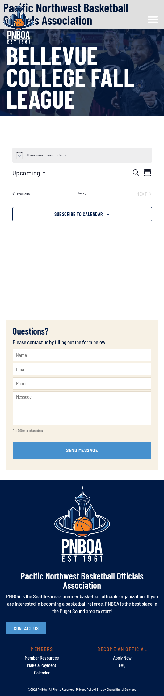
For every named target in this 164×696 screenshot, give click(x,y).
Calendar (42, 672)
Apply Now (122, 657)
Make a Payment (41, 665)
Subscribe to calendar (78, 214)
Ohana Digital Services (121, 689)
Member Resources (42, 657)
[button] (153, 19)
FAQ (122, 665)
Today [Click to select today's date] (82, 193)
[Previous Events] (21, 193)
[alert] (47, 155)
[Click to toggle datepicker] (28, 173)
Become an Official (122, 649)
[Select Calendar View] (147, 172)
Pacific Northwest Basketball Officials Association (82, 580)
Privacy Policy (85, 689)
